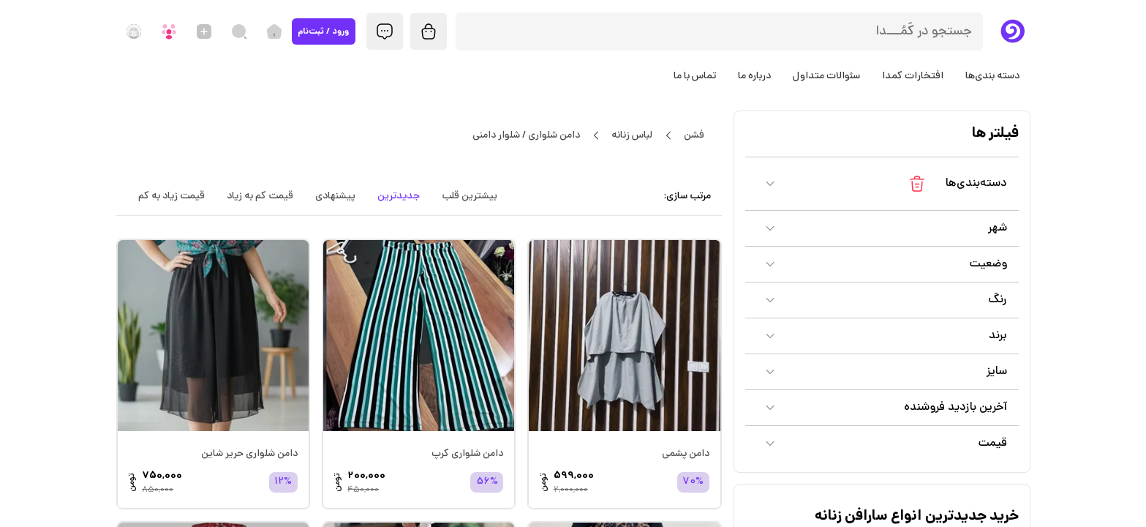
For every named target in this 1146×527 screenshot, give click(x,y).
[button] (882, 183)
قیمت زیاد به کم (171, 196)
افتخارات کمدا (912, 76)
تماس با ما (695, 76)
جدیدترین (398, 196)
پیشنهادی (335, 196)
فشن (694, 135)
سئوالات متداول (826, 76)
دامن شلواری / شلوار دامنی (526, 135)
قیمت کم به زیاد (260, 196)
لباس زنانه (632, 135)
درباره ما (754, 76)
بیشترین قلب (469, 196)
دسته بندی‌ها (992, 76)
